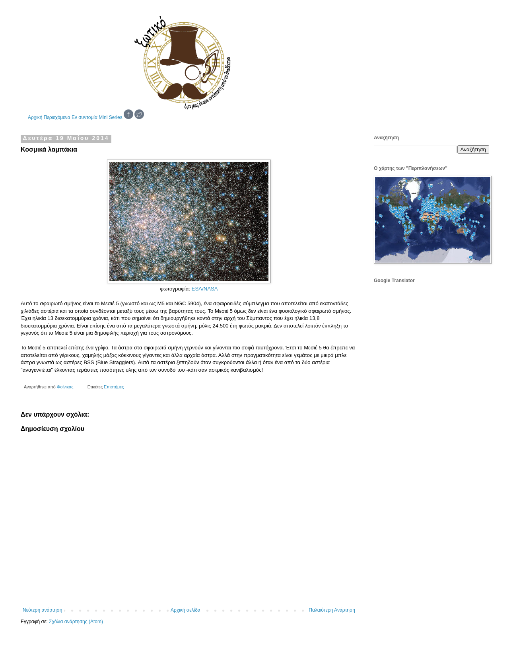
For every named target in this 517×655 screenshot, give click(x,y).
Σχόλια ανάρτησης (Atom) (76, 621)
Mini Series (110, 117)
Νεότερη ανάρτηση (42, 610)
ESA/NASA (205, 289)
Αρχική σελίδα (185, 610)
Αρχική (35, 117)
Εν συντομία (84, 117)
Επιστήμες (114, 386)
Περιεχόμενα (57, 117)
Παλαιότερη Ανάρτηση (332, 610)
